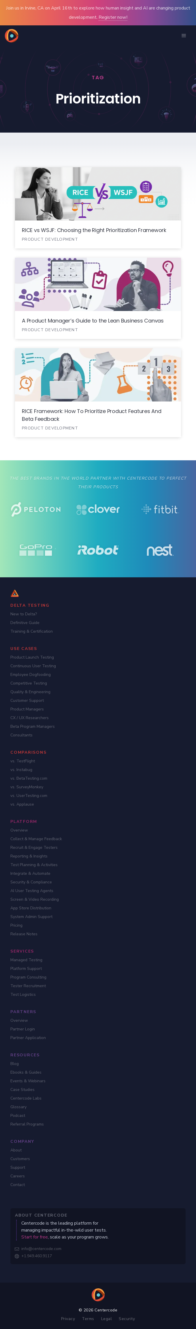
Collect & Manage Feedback (36, 839)
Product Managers (27, 709)
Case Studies (22, 1089)
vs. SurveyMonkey (26, 787)
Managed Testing (26, 960)
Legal (106, 1319)
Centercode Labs (26, 1098)
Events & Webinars (28, 1081)
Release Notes (23, 934)
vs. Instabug (21, 769)
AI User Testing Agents (31, 890)
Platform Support (26, 968)
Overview (19, 830)
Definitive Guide (24, 622)
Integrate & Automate (30, 873)
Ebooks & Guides (26, 1072)
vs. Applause (22, 804)
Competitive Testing (28, 683)
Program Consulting (28, 977)
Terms (88, 1319)
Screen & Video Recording (34, 899)
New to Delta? (23, 614)
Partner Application (28, 1037)
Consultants (21, 735)
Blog (14, 1063)
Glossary (18, 1107)
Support (17, 1167)
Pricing (16, 925)
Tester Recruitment (28, 986)
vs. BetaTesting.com (28, 778)
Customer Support (27, 700)
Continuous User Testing (33, 666)
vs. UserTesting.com (28, 795)
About (16, 1150)
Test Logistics (23, 994)
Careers (17, 1176)
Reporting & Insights (29, 856)
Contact (17, 1184)
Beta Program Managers (32, 726)
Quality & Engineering (30, 692)
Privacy (68, 1319)
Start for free (34, 1237)
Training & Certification (31, 631)
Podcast (17, 1115)
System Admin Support (31, 916)
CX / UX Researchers (29, 718)
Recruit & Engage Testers (34, 847)
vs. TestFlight (22, 761)
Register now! (113, 17)
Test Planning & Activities (34, 865)
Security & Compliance (31, 882)
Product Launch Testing (32, 657)
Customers (20, 1159)
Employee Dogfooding (30, 674)
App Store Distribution (30, 908)
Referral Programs (27, 1124)
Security (127, 1319)
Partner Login (22, 1029)
